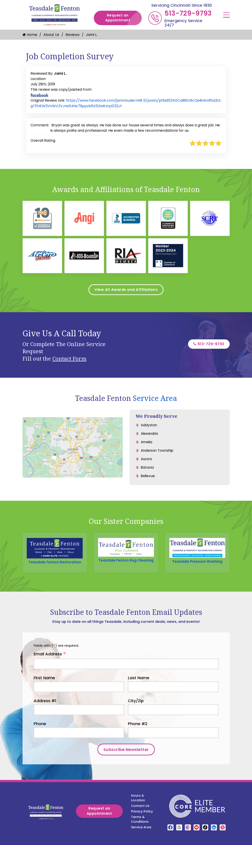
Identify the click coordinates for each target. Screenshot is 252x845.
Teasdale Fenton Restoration (54, 565)
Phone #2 (138, 732)
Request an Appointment (123, 18)
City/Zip (136, 709)
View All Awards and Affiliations (126, 292)
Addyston (149, 428)
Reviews (73, 34)
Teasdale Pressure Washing (197, 564)
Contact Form (69, 361)
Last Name (138, 686)
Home (30, 34)
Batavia (147, 472)
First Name (44, 686)
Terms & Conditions (140, 827)
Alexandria (150, 437)
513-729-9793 (188, 13)
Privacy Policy (142, 820)
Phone (40, 732)
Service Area (155, 401)
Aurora (147, 463)
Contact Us (140, 814)
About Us (51, 34)
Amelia (147, 446)
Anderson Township (158, 454)
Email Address (50, 663)
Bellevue (148, 481)
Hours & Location (138, 806)
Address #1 (45, 709)
